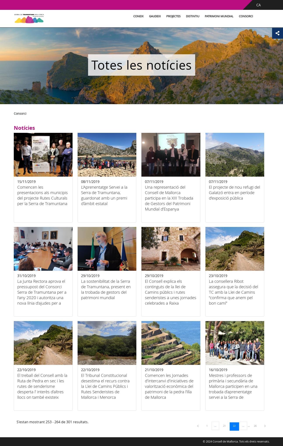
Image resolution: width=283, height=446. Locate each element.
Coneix (138, 16)
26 (257, 425)
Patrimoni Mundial (219, 16)
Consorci (246, 16)
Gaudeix (155, 16)
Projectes (173, 16)
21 (226, 425)
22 (236, 425)
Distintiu (192, 16)
